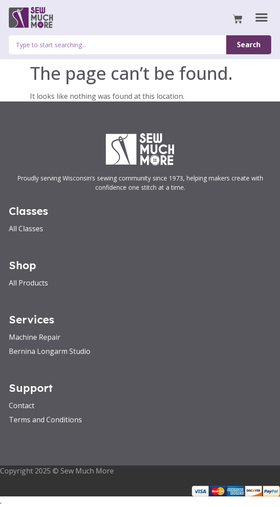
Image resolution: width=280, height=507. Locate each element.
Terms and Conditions (45, 419)
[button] (261, 18)
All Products (28, 283)
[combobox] (117, 44)
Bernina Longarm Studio (49, 351)
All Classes (26, 228)
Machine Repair (34, 337)
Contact (21, 405)
